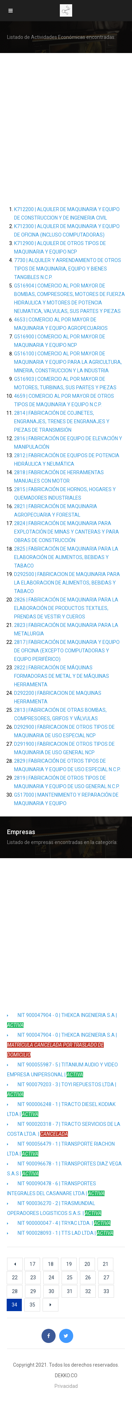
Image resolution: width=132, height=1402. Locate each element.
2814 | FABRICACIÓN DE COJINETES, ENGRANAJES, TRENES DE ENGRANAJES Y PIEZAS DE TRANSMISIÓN (61, 421)
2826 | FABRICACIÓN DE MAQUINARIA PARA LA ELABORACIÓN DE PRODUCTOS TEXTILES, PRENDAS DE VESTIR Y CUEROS (66, 608)
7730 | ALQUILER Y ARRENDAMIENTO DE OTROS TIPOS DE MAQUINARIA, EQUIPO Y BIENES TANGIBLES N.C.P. (67, 268)
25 (70, 1277)
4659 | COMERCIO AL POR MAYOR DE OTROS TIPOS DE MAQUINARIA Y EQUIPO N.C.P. (64, 400)
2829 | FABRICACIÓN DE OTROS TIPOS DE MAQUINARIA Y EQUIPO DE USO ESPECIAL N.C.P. (67, 765)
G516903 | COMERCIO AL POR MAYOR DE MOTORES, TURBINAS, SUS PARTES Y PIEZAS (65, 383)
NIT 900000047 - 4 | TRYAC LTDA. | (59, 1223)
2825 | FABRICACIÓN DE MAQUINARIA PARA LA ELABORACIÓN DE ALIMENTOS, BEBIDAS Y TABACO (66, 557)
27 (106, 1277)
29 (33, 1291)
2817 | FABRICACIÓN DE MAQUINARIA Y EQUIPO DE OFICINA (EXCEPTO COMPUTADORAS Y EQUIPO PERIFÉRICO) (67, 650)
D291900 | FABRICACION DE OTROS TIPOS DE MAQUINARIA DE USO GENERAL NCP (64, 748)
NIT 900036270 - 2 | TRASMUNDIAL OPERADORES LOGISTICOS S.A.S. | (54, 1208)
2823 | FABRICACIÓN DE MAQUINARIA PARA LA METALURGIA (66, 629)
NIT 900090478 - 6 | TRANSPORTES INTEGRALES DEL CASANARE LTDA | (56, 1188)
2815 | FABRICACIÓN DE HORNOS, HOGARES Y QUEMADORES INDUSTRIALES (65, 494)
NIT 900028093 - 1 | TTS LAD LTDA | (60, 1233)
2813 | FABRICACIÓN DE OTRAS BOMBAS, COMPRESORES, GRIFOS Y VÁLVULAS (60, 714)
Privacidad (66, 1386)
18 (51, 1264)
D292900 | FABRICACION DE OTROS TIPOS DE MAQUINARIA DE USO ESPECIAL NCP (64, 731)
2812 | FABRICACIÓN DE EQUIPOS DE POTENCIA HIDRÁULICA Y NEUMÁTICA (66, 460)
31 (70, 1291)
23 (33, 1277)
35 (32, 1305)
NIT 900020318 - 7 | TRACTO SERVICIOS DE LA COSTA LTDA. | (63, 1129)
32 (88, 1291)
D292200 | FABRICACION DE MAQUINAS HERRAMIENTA (57, 697)
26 (88, 1277)
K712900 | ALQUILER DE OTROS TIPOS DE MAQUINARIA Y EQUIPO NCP (60, 247)
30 (51, 1291)
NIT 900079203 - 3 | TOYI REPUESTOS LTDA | (61, 1089)
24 (51, 1277)
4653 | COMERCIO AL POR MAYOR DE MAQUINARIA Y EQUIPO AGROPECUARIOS (61, 324)
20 (87, 1264)
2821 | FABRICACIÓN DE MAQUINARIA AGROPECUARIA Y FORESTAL (55, 511)
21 (105, 1264)
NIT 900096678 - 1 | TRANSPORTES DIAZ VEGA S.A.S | (64, 1168)
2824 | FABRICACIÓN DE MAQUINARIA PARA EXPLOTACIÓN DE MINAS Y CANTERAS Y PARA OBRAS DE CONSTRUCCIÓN (66, 531)
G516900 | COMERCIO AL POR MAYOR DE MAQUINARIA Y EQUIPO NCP (59, 341)
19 (69, 1264)
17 (32, 1264)
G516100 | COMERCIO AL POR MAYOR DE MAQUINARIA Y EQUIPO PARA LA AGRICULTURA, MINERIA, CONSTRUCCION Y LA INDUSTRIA (68, 362)
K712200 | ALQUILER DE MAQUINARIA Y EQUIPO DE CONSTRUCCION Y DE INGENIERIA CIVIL (67, 213)
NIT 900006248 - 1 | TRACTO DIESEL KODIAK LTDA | (61, 1109)
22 (15, 1277)
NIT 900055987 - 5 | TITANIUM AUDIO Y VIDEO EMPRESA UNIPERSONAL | (62, 1069)
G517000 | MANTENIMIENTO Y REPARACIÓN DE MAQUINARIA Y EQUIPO (66, 799)
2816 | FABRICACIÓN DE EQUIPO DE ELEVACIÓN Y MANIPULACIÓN (68, 443)
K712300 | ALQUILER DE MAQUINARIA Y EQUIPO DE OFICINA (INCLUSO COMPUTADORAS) (67, 230)
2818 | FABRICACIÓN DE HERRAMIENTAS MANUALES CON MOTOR (59, 477)
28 (15, 1291)
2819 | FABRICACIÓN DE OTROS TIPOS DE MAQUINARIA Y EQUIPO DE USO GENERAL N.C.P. (67, 782)
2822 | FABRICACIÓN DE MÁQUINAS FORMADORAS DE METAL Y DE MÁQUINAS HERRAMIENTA (61, 676)
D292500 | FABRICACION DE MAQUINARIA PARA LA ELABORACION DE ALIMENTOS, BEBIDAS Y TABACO (67, 582)
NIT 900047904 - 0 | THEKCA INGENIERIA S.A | (62, 1020)
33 (106, 1291)
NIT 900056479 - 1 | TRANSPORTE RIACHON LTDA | (61, 1149)
